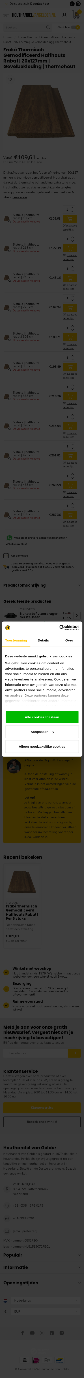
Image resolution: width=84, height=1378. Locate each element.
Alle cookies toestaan (42, 717)
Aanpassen (42, 732)
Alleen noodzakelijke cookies (42, 746)
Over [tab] (69, 640)
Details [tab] (43, 640)
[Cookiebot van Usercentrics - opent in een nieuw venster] (60, 628)
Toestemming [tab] (16, 640)
